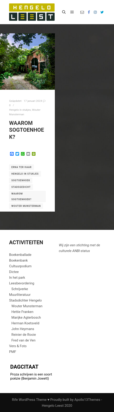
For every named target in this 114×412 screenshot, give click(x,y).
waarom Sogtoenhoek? (26, 130)
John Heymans (22, 329)
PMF (12, 352)
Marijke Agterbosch (26, 317)
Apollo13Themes (87, 400)
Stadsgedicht (21, 187)
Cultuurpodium (20, 266)
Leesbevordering (21, 283)
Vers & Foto (18, 346)
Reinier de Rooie (23, 335)
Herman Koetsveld (25, 323)
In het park (17, 278)
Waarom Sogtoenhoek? (21, 196)
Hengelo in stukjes (20, 109)
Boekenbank (18, 260)
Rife (15, 400)
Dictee (14, 272)
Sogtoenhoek (20, 180)
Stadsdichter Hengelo (25, 300)
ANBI (76, 251)
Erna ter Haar (21, 167)
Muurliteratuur (19, 295)
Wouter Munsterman (26, 206)
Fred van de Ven (23, 340)
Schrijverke (19, 289)
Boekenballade (20, 255)
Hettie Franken (22, 312)
